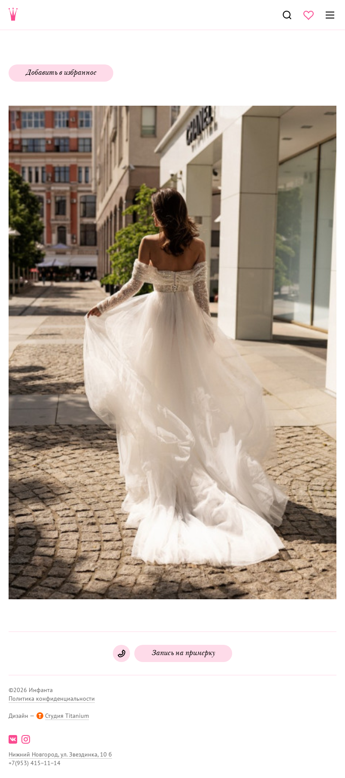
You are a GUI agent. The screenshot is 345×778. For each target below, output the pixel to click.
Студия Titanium (67, 716)
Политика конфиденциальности (52, 698)
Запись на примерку (183, 653)
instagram (25, 739)
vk (13, 739)
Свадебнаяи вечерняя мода (13, 15)
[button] (172, 353)
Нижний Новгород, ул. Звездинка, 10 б (60, 754)
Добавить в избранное (61, 73)
